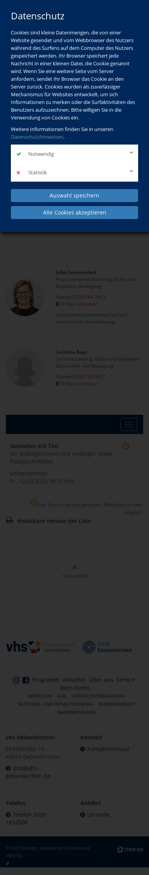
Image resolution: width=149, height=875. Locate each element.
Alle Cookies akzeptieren (74, 212)
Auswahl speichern (74, 195)
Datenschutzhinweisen (37, 136)
